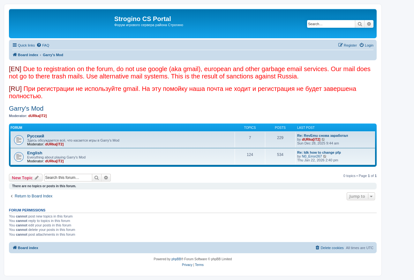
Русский (35, 136)
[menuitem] (42, 45)
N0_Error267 (312, 156)
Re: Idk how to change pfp (319, 152)
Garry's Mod (26, 108)
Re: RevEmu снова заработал (322, 135)
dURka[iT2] (37, 116)
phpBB (176, 259)
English (34, 153)
